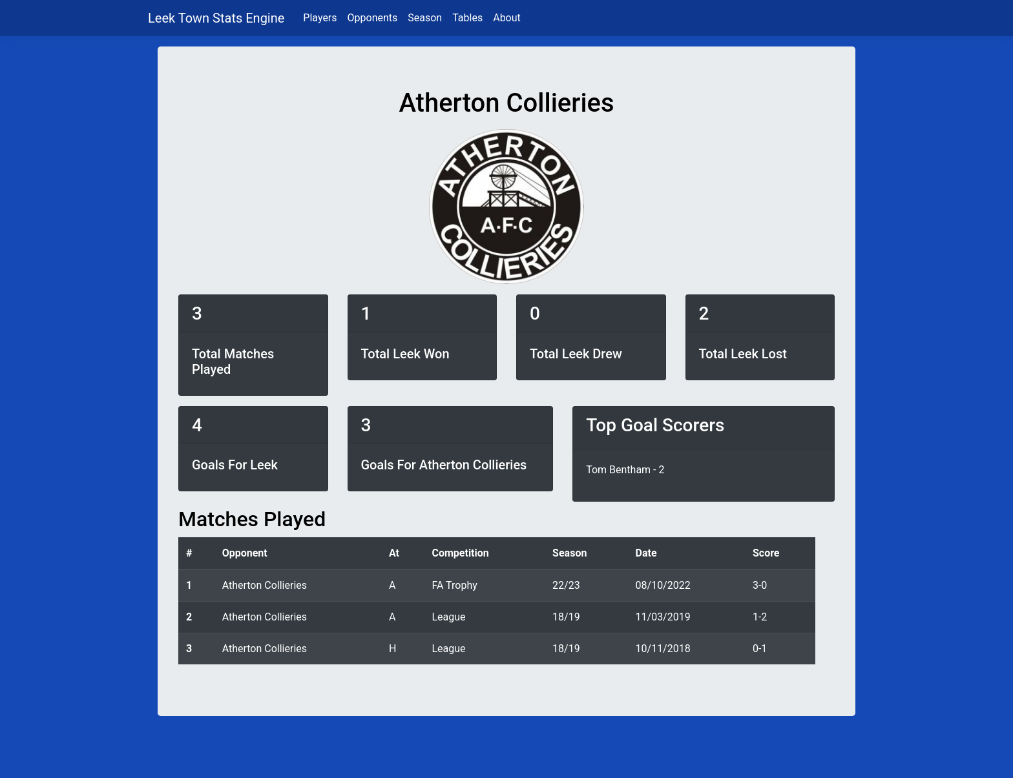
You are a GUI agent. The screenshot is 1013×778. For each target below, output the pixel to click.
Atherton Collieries (264, 585)
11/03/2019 (663, 617)
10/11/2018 (663, 648)
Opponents (373, 18)
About (507, 18)
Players (320, 18)
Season (425, 18)
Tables (467, 18)
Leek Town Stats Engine (217, 18)
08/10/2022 (663, 585)
